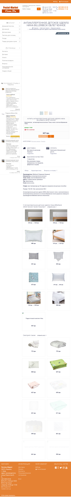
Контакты (5, 51)
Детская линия (11, 32)
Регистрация (63, 1)
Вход (55, 1)
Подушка (38, 5)
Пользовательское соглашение (7, 67)
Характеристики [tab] (36, 170)
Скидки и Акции (6, 71)
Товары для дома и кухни (11, 41)
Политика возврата (7, 60)
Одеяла (43, 141)
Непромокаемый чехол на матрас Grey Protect (12, 141)
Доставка (5, 54)
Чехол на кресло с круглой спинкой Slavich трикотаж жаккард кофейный (12, 90)
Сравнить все (52, 207)
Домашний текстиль (11, 26)
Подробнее (30, 153)
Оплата (4, 57)
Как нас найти (48, 12)
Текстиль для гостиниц (8, 35)
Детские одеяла (35, 141)
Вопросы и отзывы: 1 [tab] (50, 170)
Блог (19, 479)
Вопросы (4, 63)
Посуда (11, 38)
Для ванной (11, 29)
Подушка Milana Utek (11, 113)
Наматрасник (31, 5)
